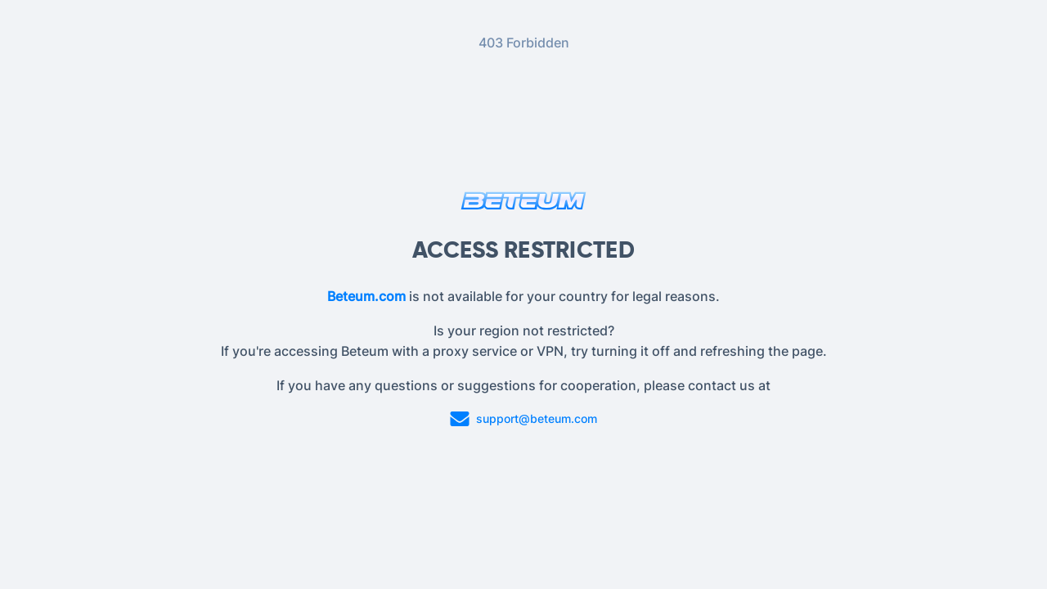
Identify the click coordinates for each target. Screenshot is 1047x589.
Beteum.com (366, 296)
